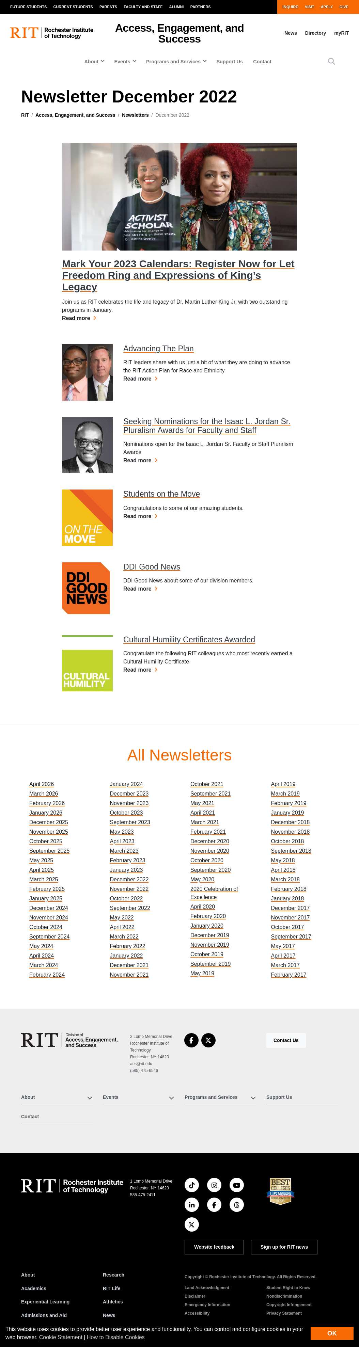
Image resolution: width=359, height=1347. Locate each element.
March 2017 (285, 965)
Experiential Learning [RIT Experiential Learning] (45, 1301)
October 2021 (206, 784)
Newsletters (135, 115)
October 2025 (45, 841)
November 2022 (129, 889)
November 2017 (290, 917)
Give (344, 7)
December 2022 (129, 879)
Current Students (73, 7)
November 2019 (209, 945)
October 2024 (45, 927)
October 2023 (126, 813)
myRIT (341, 33)
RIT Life (111, 1288)
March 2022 (124, 937)
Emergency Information (207, 1304)
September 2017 (291, 937)
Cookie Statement (60, 1337)
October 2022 (126, 898)
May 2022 (122, 917)
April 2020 (202, 907)
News (290, 33)
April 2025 (41, 870)
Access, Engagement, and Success (179, 33)
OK (332, 1333)
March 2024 (43, 965)
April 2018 (283, 870)
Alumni (176, 7)
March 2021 (204, 822)
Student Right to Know (288, 1287)
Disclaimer (195, 1296)
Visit (309, 7)
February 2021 (208, 832)
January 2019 (287, 813)
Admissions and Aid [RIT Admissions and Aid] (44, 1315)
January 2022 (126, 956)
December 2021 (129, 965)
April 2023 (122, 841)
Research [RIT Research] (113, 1275)
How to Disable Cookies (116, 1337)
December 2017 (290, 908)
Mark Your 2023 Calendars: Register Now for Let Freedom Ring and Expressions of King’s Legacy (178, 275)
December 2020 (209, 841)
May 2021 (202, 803)
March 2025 (43, 879)
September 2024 (49, 937)
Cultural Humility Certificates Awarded (189, 639)
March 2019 (285, 794)
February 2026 (47, 803)
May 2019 (202, 973)
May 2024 (41, 946)
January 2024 (126, 784)
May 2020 (202, 879)
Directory (315, 33)
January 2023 (126, 870)
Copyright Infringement (289, 1304)
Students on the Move (161, 494)
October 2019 (206, 954)
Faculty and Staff (143, 7)
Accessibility (197, 1313)
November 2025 (48, 832)
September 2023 (130, 822)
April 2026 (41, 784)
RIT (25, 115)
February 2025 (47, 889)
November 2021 (129, 975)
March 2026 (43, 794)
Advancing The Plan (158, 348)
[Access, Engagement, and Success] (69, 1040)
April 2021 (202, 813)
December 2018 (290, 822)
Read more (79, 317)
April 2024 (41, 956)
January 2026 (45, 813)
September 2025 (49, 851)
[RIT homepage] (51, 33)
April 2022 (122, 927)
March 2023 (124, 851)
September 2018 (291, 851)
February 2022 (127, 946)
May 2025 (41, 860)
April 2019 (283, 784)
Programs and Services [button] (173, 61)
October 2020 (206, 860)
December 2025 (48, 822)
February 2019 (289, 803)
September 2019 (210, 964)
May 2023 (122, 832)
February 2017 (289, 975)
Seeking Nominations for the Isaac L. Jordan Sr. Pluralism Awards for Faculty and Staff (207, 426)
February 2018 (289, 889)
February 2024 (47, 975)
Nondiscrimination (284, 1296)
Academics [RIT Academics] (33, 1288)
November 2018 (290, 832)
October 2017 (287, 927)
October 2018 (287, 841)
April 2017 (283, 956)
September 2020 (210, 870)
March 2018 (285, 879)
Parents (108, 7)
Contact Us (286, 1040)
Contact (262, 61)
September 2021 (210, 794)
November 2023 (129, 803)
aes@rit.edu (141, 1063)
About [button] (91, 61)
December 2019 (209, 935)
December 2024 (48, 908)
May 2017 (283, 946)
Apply (327, 7)
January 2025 (45, 898)
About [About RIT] (28, 1275)
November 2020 (209, 851)
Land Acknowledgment (207, 1287)
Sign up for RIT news (284, 1247)
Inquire (290, 7)
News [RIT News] (109, 1315)
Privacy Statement (284, 1313)
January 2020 (206, 926)
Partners (200, 7)
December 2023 (129, 794)
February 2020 (208, 916)
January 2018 (287, 898)
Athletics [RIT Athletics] (113, 1301)
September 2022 (130, 908)
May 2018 (283, 860)
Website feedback (214, 1247)
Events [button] (122, 61)
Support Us (229, 61)
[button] (331, 61)
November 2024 (48, 917)
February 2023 (127, 860)
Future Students (28, 7)
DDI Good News (151, 566)
